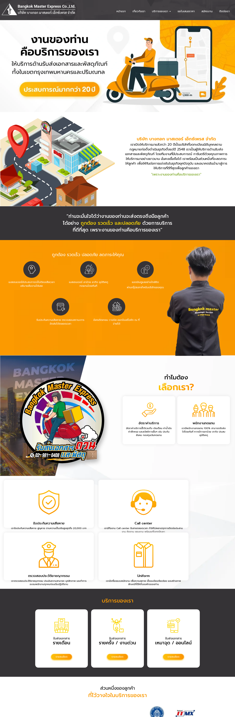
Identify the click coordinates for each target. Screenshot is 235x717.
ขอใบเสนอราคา (186, 11)
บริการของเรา (161, 11)
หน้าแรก (121, 11)
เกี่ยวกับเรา (138, 11)
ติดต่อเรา (224, 11)
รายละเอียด (61, 612)
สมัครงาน (207, 11)
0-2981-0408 (113, 695)
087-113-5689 (113, 699)
